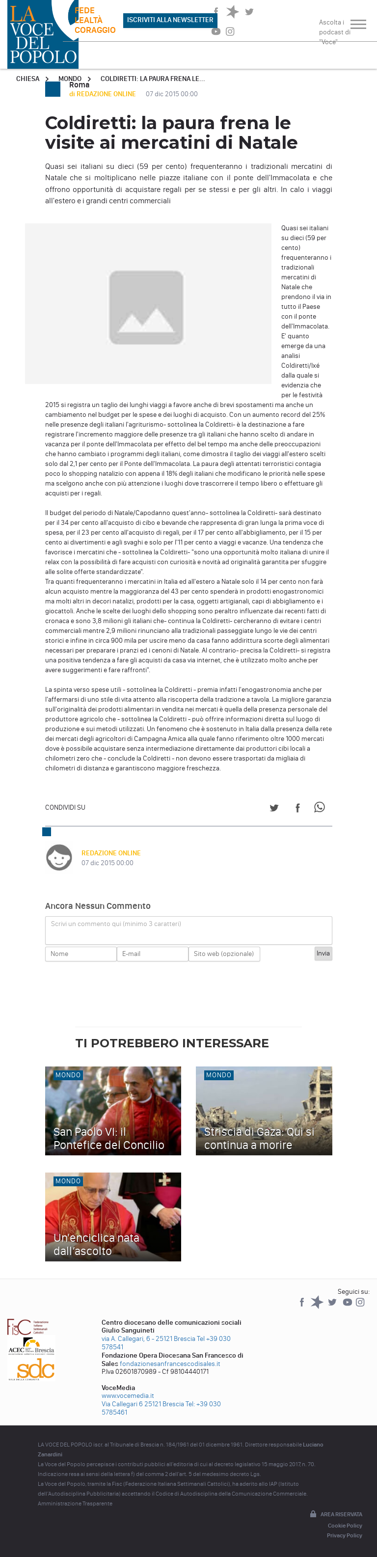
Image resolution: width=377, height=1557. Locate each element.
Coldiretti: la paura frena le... (153, 79)
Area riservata (335, 1515)
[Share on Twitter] (274, 809)
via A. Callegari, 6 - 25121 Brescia (148, 1339)
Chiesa (27, 79)
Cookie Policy (345, 1525)
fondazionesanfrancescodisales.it (170, 1364)
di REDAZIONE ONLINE (103, 94)
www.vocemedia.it (128, 1396)
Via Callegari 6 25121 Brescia (143, 1404)
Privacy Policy (344, 1535)
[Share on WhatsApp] (321, 809)
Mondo (69, 79)
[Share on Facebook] (298, 809)
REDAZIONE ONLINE (111, 853)
